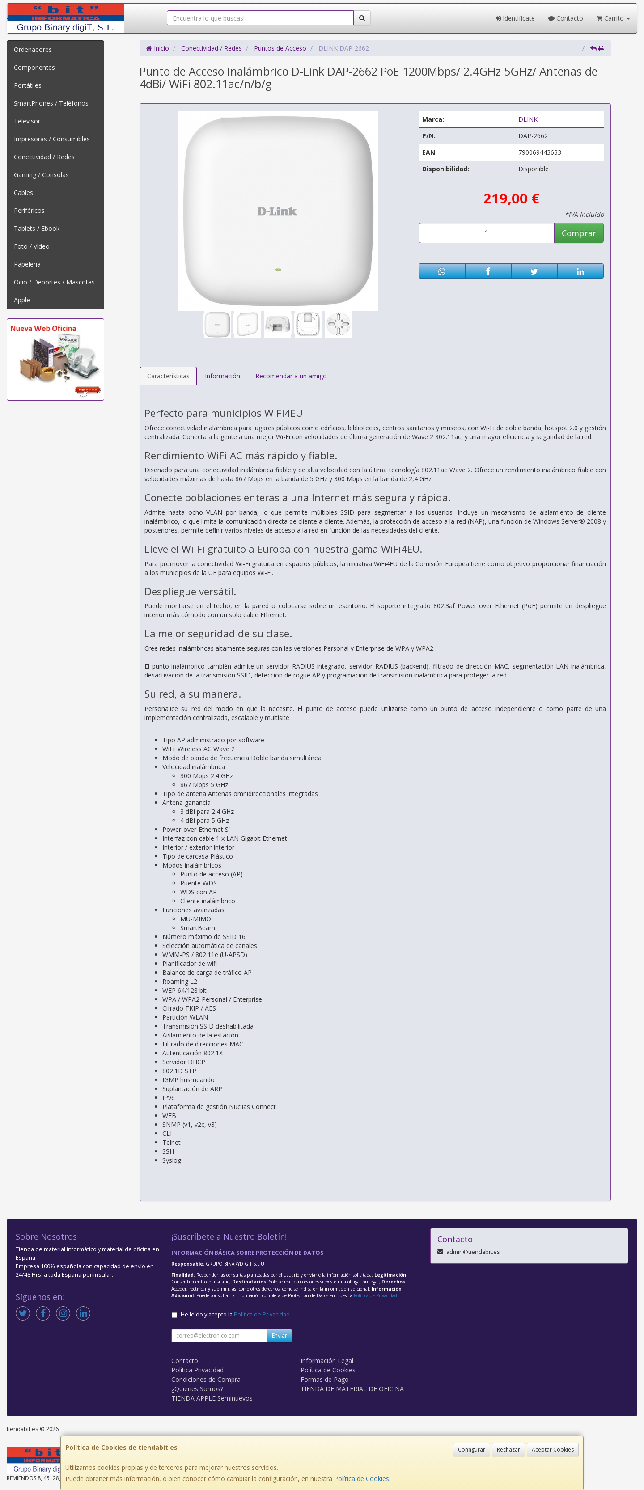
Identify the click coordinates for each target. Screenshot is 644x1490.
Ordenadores (33, 49)
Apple (22, 300)
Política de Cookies (361, 1478)
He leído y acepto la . (236, 1314)
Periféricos (29, 210)
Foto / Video (32, 246)
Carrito (613, 18)
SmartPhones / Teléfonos (51, 103)
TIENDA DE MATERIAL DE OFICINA (352, 1388)
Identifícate (515, 18)
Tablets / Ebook (36, 228)
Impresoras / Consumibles (52, 139)
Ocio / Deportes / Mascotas (54, 282)
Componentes (34, 67)
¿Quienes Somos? (197, 1388)
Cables (23, 192)
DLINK (528, 119)
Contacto (565, 18)
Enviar (279, 1335)
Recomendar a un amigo (291, 376)
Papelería (27, 264)
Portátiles (28, 85)
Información (222, 376)
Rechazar (508, 1449)
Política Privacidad (197, 1370)
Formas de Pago (325, 1379)
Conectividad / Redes (44, 156)
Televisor (27, 121)
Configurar (471, 1449)
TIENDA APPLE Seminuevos (212, 1398)
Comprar (579, 233)
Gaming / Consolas (41, 174)
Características (168, 376)
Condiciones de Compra (206, 1379)
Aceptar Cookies (553, 1449)
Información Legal (327, 1360)
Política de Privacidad (375, 1295)
